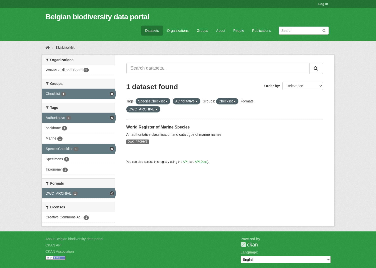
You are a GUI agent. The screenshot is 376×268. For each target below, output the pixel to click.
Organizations (178, 31)
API (185, 162)
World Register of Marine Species (158, 127)
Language (249, 252)
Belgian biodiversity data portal (97, 17)
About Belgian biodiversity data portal (74, 239)
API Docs (201, 162)
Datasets (152, 31)
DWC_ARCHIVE (137, 141)
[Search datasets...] (218, 68)
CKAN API (54, 245)
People (238, 31)
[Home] (48, 47)
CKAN (249, 244)
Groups (202, 31)
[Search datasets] (304, 31)
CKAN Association (60, 251)
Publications (261, 31)
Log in (323, 4)
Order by (271, 86)
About (220, 31)
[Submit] (324, 30)
